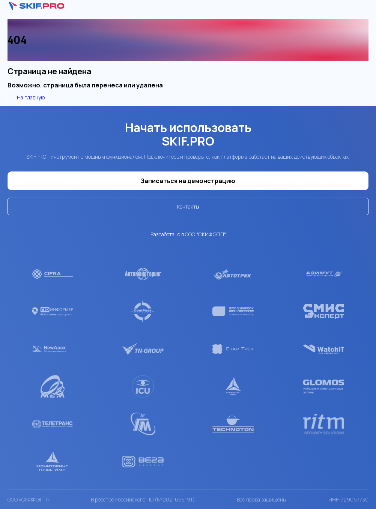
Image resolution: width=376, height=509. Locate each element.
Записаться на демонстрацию (188, 181)
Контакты (188, 206)
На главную (31, 97)
